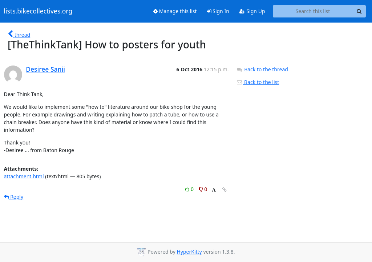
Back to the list (257, 82)
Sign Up (252, 11)
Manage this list (175, 11)
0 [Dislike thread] (203, 189)
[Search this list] (313, 11)
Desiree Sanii (45, 69)
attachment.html (24, 176)
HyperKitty (189, 251)
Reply (14, 196)
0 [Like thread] (190, 189)
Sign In (218, 11)
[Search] (359, 11)
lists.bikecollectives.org (38, 11)
